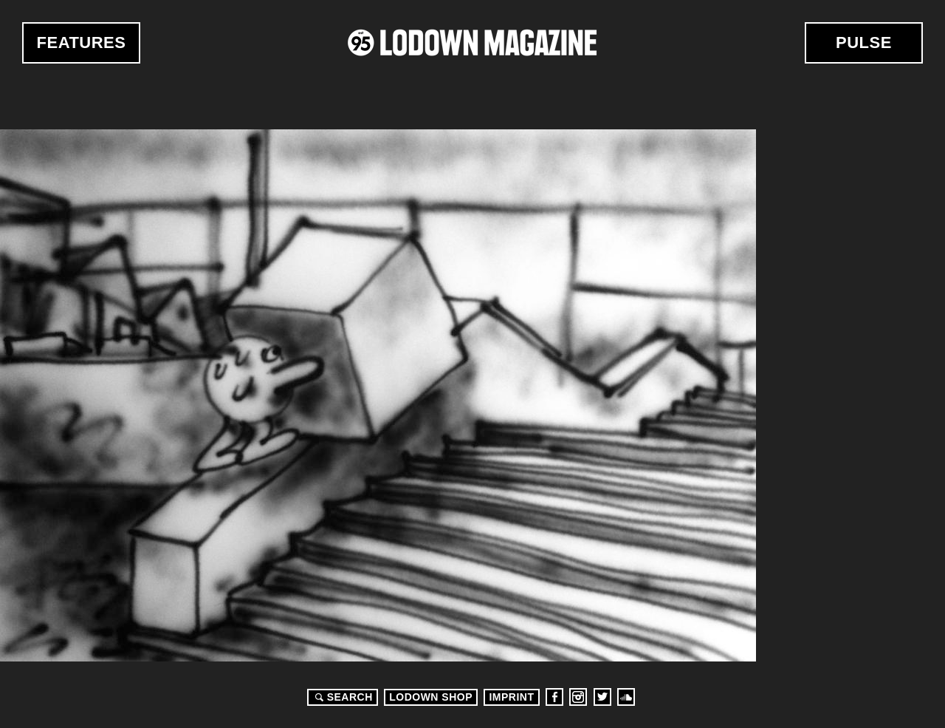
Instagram (578, 697)
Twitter (602, 697)
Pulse (864, 42)
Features (81, 42)
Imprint (511, 697)
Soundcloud (626, 697)
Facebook (554, 697)
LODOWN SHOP (430, 697)
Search (342, 697)
